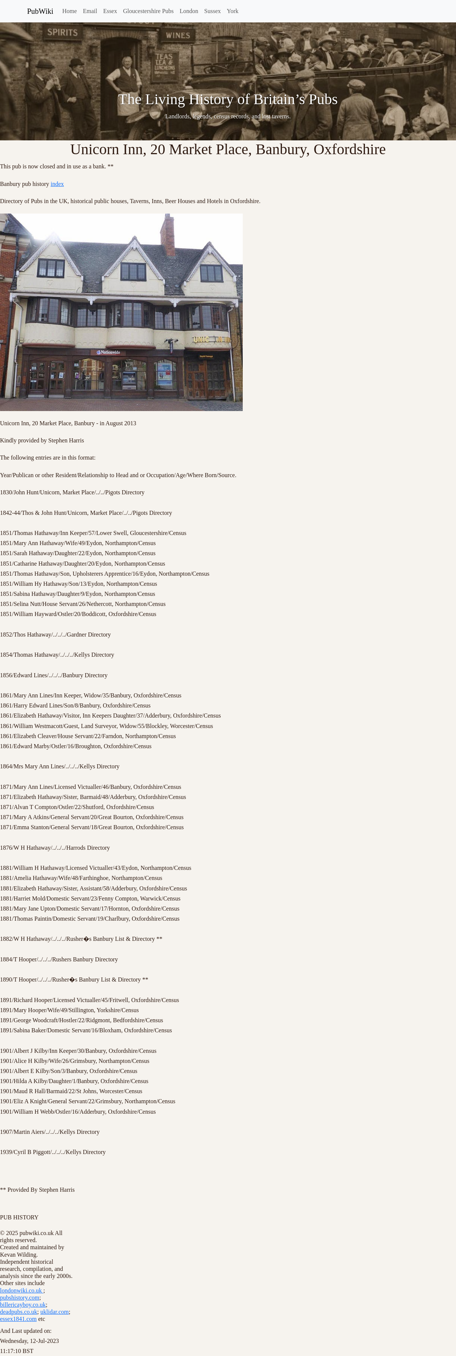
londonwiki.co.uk (21, 1290)
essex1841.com (18, 1319)
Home (69, 11)
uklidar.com (54, 1312)
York (232, 11)
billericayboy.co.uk (23, 1304)
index (57, 184)
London (189, 11)
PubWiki (40, 11)
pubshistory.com (19, 1297)
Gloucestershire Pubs (148, 11)
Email (90, 11)
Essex (110, 11)
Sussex (212, 11)
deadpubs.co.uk (18, 1312)
